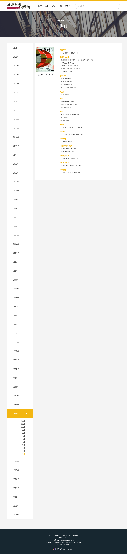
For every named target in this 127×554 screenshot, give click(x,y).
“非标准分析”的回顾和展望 (69, 104)
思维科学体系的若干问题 (68, 148)
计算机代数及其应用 (67, 101)
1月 (23, 454)
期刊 (53, 6)
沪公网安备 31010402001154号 (63, 549)
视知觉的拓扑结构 (66, 85)
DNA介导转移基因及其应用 (69, 66)
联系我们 (68, 6)
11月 (23, 424)
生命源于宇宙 (65, 94)
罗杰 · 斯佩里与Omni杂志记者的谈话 (72, 134)
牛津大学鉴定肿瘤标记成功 (69, 158)
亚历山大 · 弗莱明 (66, 141)
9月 (23, 430)
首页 (40, 6)
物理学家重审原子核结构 (68, 87)
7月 (23, 436)
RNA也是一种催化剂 (67, 63)
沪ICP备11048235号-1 (63, 544)
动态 (46, 6)
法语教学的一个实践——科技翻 (71, 165)
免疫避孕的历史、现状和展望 (70, 114)
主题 (60, 6)
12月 (23, 421)
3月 (23, 448)
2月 (23, 451)
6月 (23, 439)
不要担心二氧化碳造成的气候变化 (71, 173)
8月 (23, 433)
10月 (23, 427)
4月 (23, 445)
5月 (23, 442)
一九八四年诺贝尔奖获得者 (69, 53)
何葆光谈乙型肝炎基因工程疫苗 (71, 69)
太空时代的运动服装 (67, 151)
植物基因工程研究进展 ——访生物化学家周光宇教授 (77, 60)
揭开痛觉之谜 (65, 120)
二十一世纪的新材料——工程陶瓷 (71, 127)
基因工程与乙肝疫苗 (67, 72)
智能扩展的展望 (66, 107)
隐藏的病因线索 (66, 79)
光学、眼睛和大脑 (66, 82)
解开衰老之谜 (65, 117)
